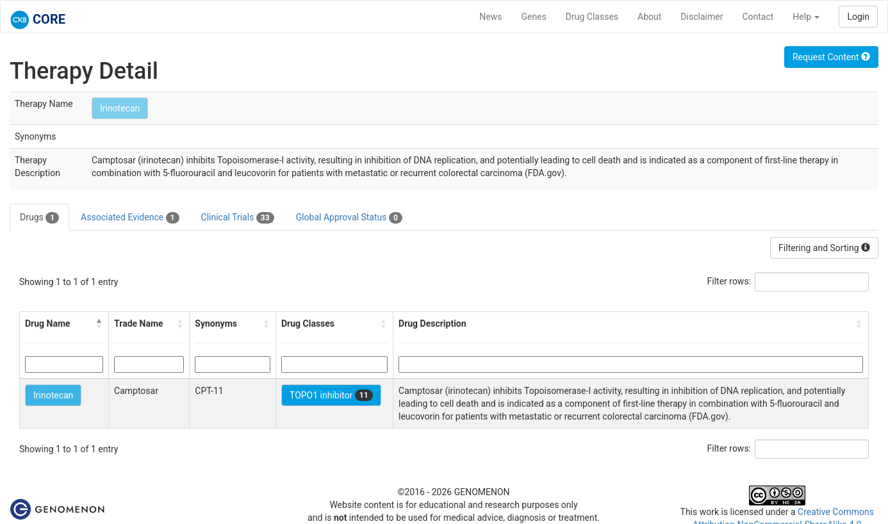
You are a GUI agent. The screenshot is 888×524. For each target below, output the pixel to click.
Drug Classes (592, 17)
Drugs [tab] (39, 218)
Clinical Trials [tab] (237, 218)
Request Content (831, 57)
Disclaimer (701, 17)
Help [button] (806, 17)
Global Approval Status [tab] (349, 218)
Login (858, 17)
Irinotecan (120, 108)
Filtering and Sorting (824, 248)
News (490, 17)
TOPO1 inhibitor (331, 395)
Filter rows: (729, 281)
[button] (99, 323)
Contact (757, 17)
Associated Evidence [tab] (130, 218)
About (649, 17)
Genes (534, 17)
